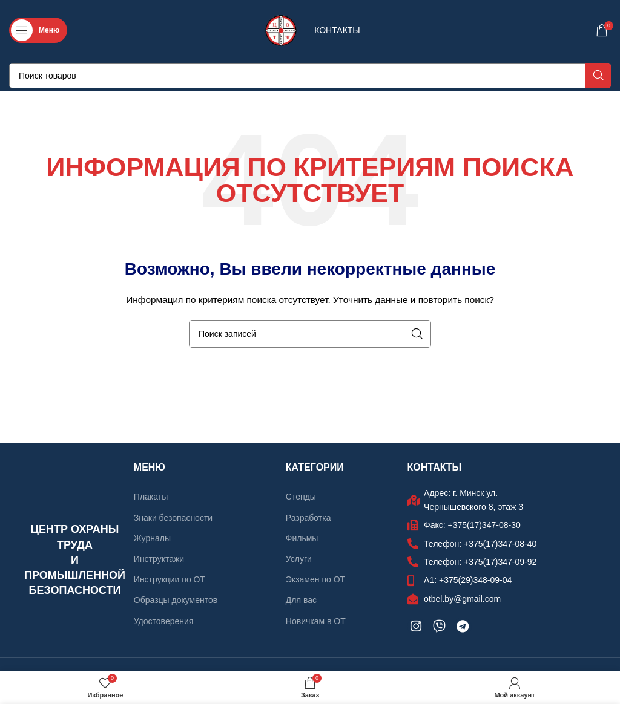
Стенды (301, 496)
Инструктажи (159, 559)
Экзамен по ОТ (315, 579)
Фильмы (302, 538)
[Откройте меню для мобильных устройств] (38, 30)
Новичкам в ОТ (316, 621)
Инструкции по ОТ (169, 579)
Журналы (152, 538)
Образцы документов (175, 600)
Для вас (301, 600)
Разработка (308, 518)
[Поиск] (310, 75)
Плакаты (151, 496)
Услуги (299, 559)
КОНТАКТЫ (337, 30)
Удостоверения (164, 621)
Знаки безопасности (173, 518)
